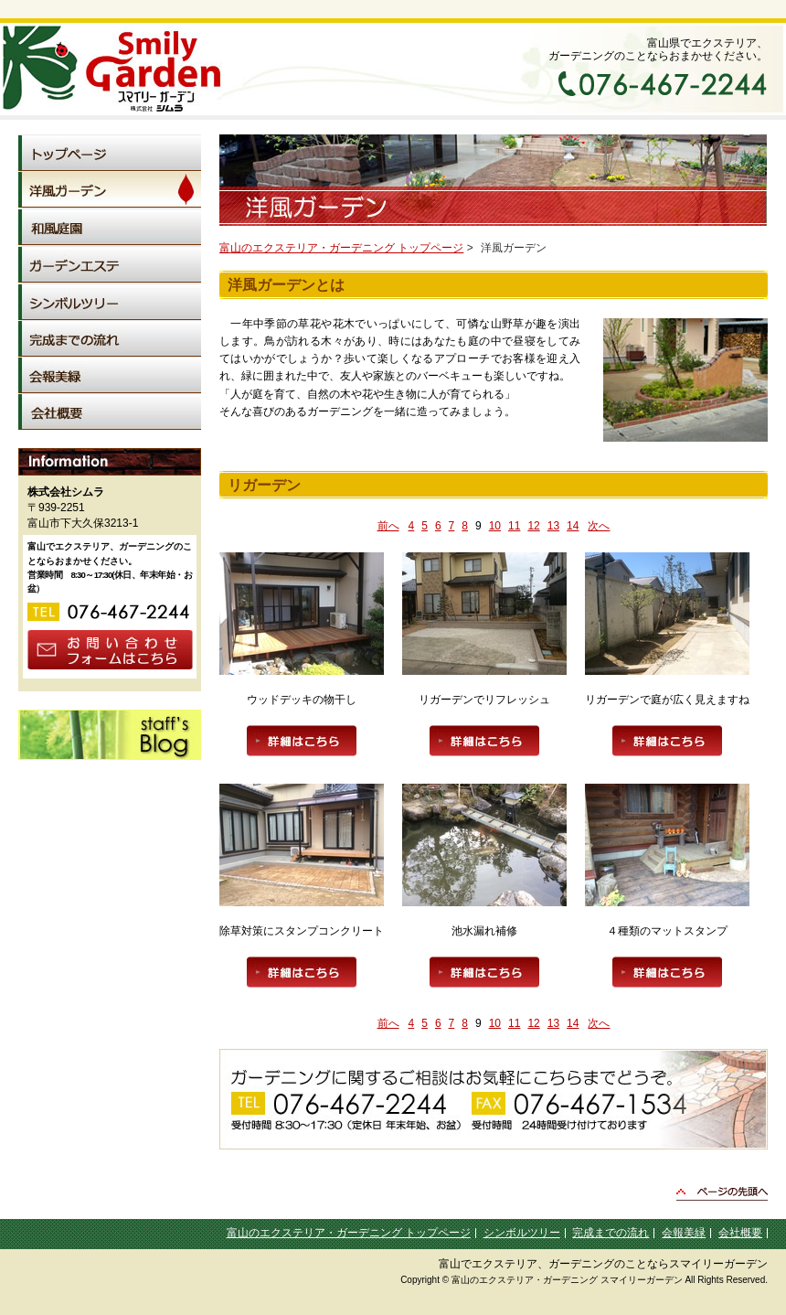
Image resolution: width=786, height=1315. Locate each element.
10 (495, 525)
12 (533, 525)
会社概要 (740, 1232)
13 (553, 525)
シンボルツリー (521, 1232)
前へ (388, 525)
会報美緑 (684, 1232)
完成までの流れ (610, 1232)
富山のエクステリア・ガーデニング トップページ (341, 247)
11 (514, 525)
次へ (599, 525)
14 (573, 525)
